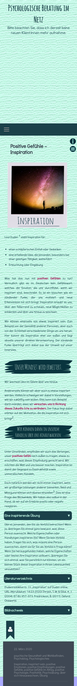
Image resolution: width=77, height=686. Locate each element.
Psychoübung (51, 672)
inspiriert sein (36, 664)
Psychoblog (21, 658)
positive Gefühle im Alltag (39, 670)
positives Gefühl (21, 456)
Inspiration (20, 664)
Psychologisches (39, 658)
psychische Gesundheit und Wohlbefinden (38, 656)
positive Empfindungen (41, 667)
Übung (44, 675)
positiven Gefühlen (49, 278)
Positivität (35, 672)
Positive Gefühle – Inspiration (28, 149)
